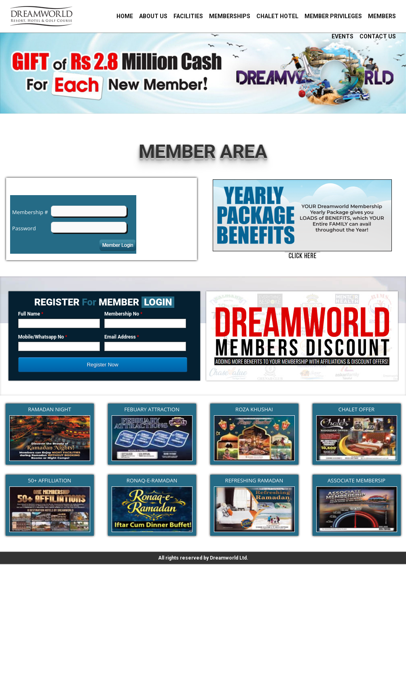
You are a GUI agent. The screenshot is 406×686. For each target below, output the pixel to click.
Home (124, 16)
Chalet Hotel (277, 16)
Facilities (188, 16)
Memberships (229, 16)
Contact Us (377, 36)
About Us (153, 16)
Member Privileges (333, 16)
